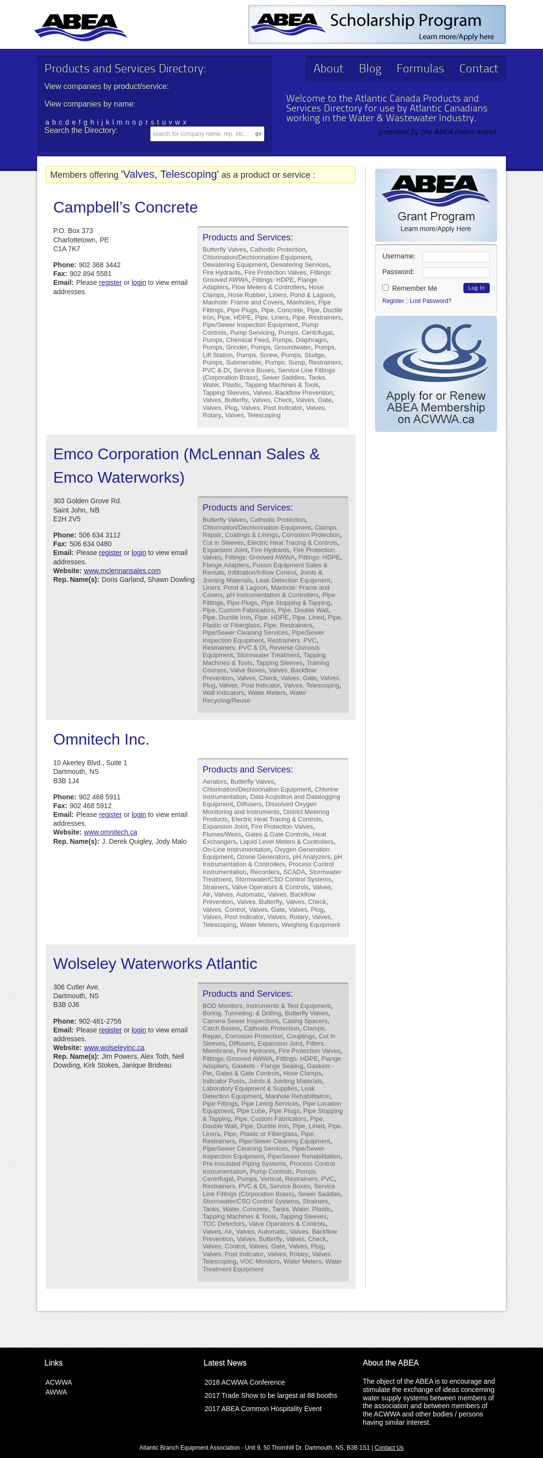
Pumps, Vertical (259, 1178)
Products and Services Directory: (125, 69)
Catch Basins (221, 1028)
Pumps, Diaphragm (299, 339)
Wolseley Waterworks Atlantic (155, 963)
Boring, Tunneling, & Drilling (242, 1013)
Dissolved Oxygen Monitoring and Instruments (260, 807)
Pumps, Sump (285, 362)
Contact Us (389, 1447)
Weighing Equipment (311, 924)
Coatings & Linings (251, 534)
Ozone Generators (263, 856)
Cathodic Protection (277, 249)
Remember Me (409, 288)
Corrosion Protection (311, 534)
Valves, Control (224, 909)
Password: (398, 272)
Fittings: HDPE (272, 279)
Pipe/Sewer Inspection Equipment (250, 324)
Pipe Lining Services (270, 1103)
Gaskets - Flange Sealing (267, 1066)
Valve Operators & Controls (270, 887)
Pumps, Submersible (232, 362)
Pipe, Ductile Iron (227, 617)
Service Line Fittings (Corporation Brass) (269, 1189)
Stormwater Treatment (268, 655)
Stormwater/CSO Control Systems (283, 879)
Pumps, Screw (256, 355)
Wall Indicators (223, 692)
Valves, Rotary (288, 917)
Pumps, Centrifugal (305, 332)
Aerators (215, 781)
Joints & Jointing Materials (285, 1081)
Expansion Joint (225, 550)
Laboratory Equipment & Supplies (250, 1088)
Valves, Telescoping (253, 415)
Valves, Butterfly (225, 400)
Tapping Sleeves (226, 392)
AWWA (56, 1392)
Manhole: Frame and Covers (243, 302)
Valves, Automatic (239, 894)
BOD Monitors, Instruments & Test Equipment (267, 1005)
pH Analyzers (312, 856)
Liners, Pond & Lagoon (301, 295)
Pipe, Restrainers (316, 317)
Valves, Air (217, 1231)
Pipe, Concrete (282, 310)
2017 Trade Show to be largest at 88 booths (271, 1395)
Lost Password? (430, 301)
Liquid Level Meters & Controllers (286, 841)
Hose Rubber (247, 295)
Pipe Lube (251, 1111)
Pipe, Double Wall (303, 610)
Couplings (301, 1036)
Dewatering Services (300, 264)
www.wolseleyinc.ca (114, 1047)
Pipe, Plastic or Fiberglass (260, 1133)
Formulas (420, 69)
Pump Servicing (252, 332)
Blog (370, 69)
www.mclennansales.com (122, 571)
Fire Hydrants (222, 272)
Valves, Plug (220, 407)
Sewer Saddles (283, 377)
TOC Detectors (224, 1223)
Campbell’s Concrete (125, 207)
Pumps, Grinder (225, 347)
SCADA (294, 872)
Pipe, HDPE (234, 317)
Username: (399, 256)
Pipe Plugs (242, 310)
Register (393, 301)
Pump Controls (271, 1171)
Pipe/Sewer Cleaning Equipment (284, 1141)
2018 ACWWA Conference (245, 1382)
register (110, 282)
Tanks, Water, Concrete (236, 1209)
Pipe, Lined (308, 617)
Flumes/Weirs (222, 834)
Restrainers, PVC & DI (234, 647)
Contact (479, 69)
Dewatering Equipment (235, 264)
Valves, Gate (314, 400)
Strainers (215, 887)
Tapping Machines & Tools (282, 384)
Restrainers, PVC (292, 640)
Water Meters (267, 692)
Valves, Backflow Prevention (293, 392)
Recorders (264, 872)
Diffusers (249, 804)
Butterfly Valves (224, 249)
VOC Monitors (260, 1261)
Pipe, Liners (272, 317)
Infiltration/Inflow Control (262, 572)
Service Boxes (253, 370)
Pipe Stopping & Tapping (296, 602)
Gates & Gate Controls (277, 834)
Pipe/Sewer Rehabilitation (304, 1156)
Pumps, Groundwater (281, 347)
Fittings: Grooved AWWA (260, 557)
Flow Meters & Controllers (268, 287)
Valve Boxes (247, 670)
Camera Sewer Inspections (241, 1021)
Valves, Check (272, 400)
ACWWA (58, 1382)
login (139, 282)
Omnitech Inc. (101, 739)
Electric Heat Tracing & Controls (292, 542)
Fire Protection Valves (275, 272)
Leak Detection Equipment (293, 580)
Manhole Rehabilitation (297, 1096)
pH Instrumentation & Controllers (273, 595)
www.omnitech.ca (110, 832)
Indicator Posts (224, 1081)
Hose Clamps (302, 1073)
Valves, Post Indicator (271, 407)
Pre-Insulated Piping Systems (244, 1163)
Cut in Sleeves (223, 542)
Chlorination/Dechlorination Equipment (257, 257)
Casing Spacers (305, 1021)
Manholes (300, 302)
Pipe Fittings (220, 1103)
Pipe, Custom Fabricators (238, 610)
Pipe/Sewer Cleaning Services (245, 632)
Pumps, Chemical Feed (236, 339)
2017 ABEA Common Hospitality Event (263, 1409)
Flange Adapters (226, 565)
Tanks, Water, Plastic (301, 1209)
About (328, 69)
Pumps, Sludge (302, 355)
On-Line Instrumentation (237, 849)
